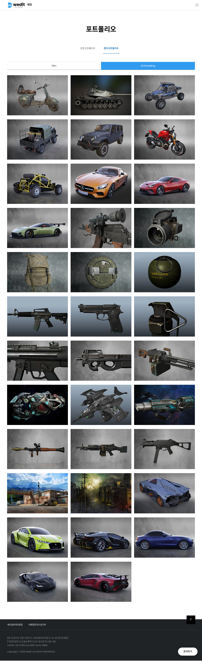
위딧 (25, 6)
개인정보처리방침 (15, 625)
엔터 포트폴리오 (112, 48)
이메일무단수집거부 (37, 625)
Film (54, 66)
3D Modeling (148, 66)
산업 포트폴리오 (87, 48)
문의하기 (187, 651)
